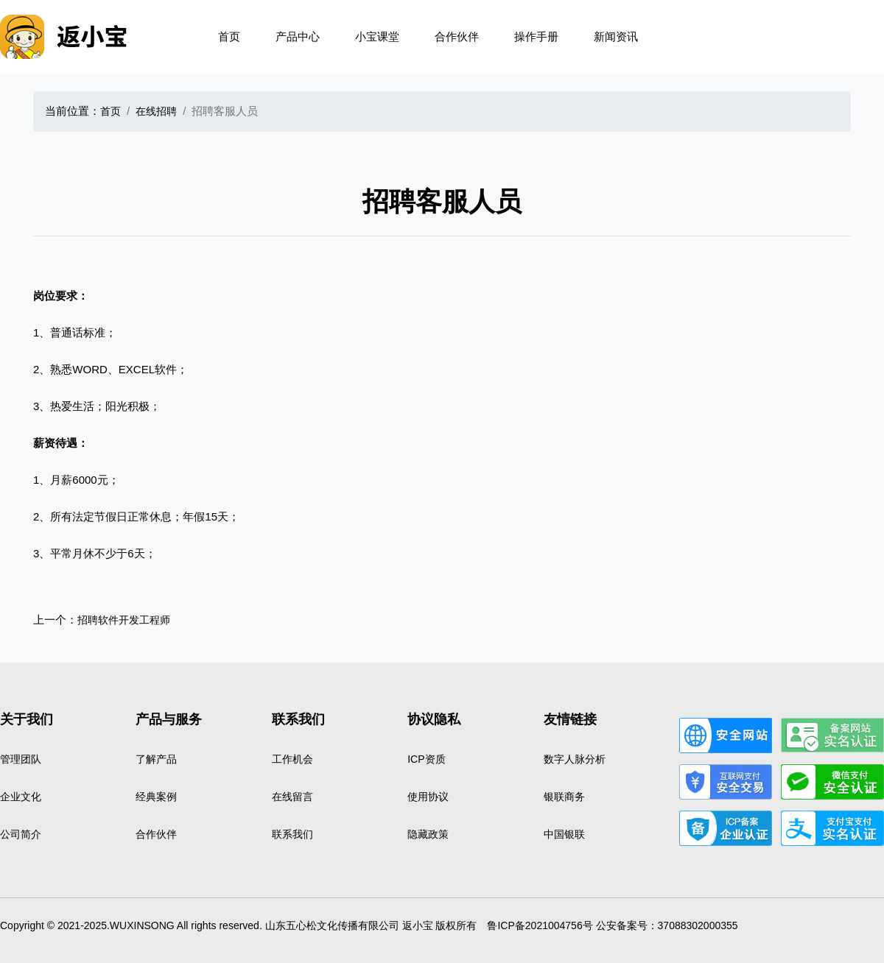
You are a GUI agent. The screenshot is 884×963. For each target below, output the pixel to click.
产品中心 (298, 36)
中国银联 (564, 834)
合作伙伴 (457, 36)
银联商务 (564, 796)
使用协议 (428, 796)
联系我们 (292, 834)
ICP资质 (426, 759)
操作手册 (536, 36)
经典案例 (156, 796)
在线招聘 (156, 111)
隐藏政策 (428, 834)
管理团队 (20, 759)
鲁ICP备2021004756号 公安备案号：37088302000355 (612, 925)
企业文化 (20, 796)
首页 (229, 36)
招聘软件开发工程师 (123, 620)
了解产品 (156, 759)
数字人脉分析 (575, 759)
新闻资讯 (616, 36)
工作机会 (292, 759)
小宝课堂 (377, 36)
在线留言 (292, 796)
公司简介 (20, 834)
